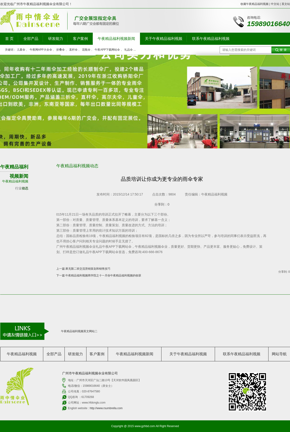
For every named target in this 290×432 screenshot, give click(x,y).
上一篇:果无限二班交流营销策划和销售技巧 (83, 268)
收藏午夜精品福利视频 (254, 4)
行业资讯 (21, 188)
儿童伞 (21, 49)
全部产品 (30, 39)
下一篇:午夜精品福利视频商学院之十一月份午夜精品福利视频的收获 (98, 275)
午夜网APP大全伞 (41, 49)
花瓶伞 (86, 49)
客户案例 (80, 39)
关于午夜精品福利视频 (163, 39)
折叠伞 (60, 49)
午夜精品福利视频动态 (15, 182)
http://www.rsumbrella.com (106, 408)
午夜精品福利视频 (22, 354)
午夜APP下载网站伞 (107, 49)
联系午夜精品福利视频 (210, 39)
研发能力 (55, 39)
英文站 (286, 4)
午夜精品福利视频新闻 (116, 39)
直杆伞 (73, 49)
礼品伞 (128, 49)
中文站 (275, 4)
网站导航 (279, 354)
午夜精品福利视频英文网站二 (79, 331)
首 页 (9, 39)
